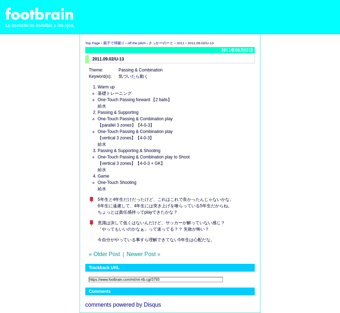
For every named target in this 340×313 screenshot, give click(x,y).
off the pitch (137, 43)
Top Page (92, 43)
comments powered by (123, 305)
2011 (180, 43)
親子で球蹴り (114, 43)
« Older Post (104, 254)
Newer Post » (143, 254)
